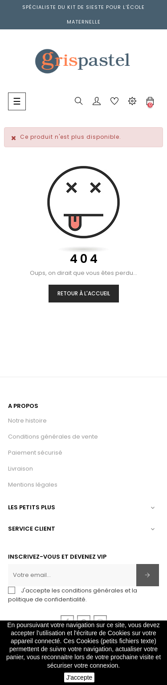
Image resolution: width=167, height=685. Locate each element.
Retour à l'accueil (83, 293)
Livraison (20, 468)
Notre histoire (27, 420)
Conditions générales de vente (53, 436)
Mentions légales (32, 484)
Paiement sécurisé (35, 452)
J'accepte (79, 677)
